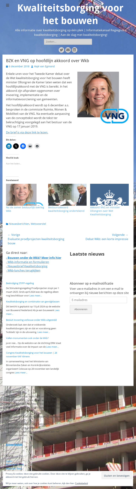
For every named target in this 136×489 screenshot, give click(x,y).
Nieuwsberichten (19, 223)
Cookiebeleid (81, 483)
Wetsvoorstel (38, 223)
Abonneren (80, 309)
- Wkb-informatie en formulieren (27, 262)
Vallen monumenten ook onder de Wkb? (27, 338)
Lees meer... (35, 295)
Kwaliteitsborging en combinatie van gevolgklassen (33, 301)
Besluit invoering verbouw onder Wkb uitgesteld (31, 319)
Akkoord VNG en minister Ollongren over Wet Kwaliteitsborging (105, 211)
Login (9, 461)
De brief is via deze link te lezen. (27, 132)
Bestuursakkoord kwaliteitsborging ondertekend (66, 209)
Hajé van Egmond (44, 66)
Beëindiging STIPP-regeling (20, 283)
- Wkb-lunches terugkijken (23, 270)
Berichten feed (15, 464)
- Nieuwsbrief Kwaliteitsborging (26, 266)
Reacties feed (14, 468)
